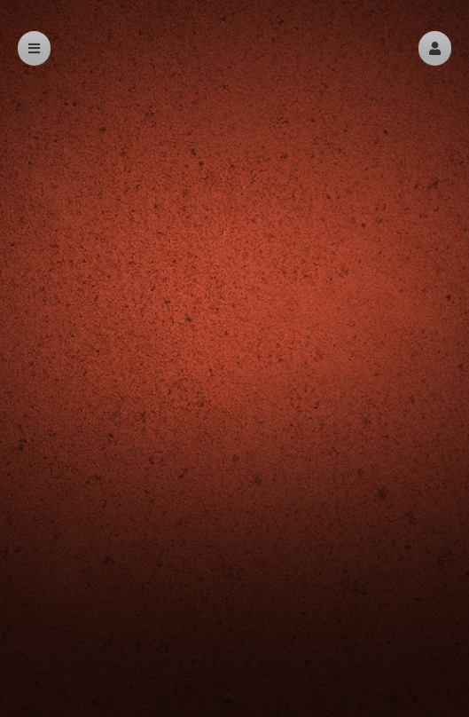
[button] (434, 48)
